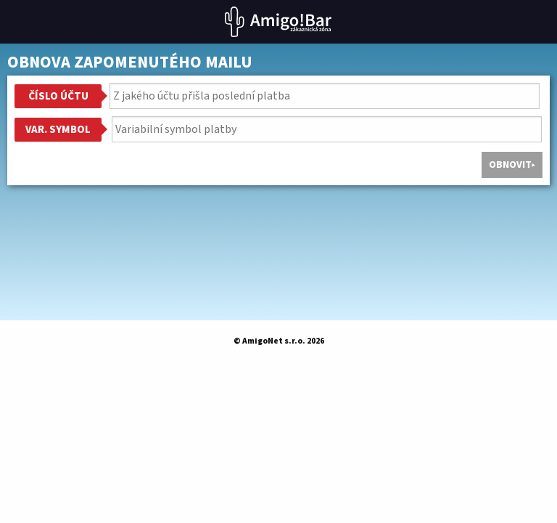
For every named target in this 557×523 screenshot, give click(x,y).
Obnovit (510, 165)
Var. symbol (58, 129)
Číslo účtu (58, 96)
